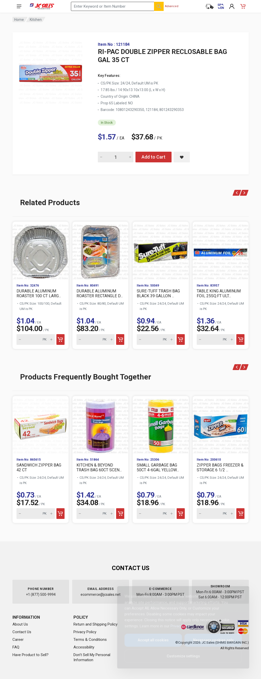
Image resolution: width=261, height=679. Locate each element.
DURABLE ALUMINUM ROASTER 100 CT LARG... (39, 293)
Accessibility (83, 647)
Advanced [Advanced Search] (171, 6)
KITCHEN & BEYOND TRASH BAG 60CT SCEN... (99, 467)
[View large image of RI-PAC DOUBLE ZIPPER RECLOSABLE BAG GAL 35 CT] (51, 71)
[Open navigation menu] (19, 6)
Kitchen (36, 20)
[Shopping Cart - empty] (243, 6)
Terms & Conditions (90, 639)
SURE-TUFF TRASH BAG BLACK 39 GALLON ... (158, 293)
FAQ (15, 647)
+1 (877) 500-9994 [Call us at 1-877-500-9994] (41, 594)
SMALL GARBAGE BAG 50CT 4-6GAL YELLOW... (158, 467)
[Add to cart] (60, 339)
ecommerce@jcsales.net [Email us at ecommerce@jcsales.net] (100, 594)
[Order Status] (209, 6)
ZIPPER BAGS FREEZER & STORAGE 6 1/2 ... (220, 467)
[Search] (159, 6)
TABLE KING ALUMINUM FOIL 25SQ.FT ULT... (219, 293)
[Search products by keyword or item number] (117, 6)
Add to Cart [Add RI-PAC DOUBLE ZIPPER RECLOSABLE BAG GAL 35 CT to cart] (153, 157)
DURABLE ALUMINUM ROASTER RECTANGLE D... (99, 293)
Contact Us (21, 632)
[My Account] (231, 6)
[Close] (236, 595)
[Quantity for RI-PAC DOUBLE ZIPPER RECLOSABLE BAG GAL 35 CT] (115, 157)
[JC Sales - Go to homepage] (42, 6)
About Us (20, 624)
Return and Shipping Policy (95, 624)
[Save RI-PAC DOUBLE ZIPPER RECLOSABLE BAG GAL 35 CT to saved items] (182, 157)
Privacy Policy (84, 632)
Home (19, 20)
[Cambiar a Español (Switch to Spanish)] (220, 6)
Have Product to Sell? (30, 655)
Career (18, 639)
